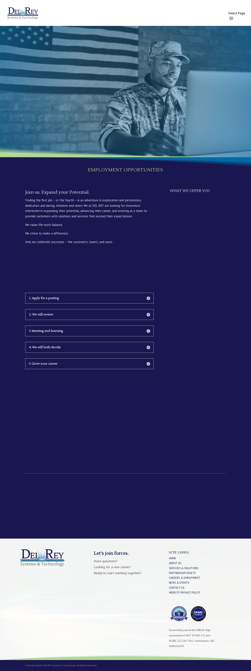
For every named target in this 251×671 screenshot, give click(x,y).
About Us (175, 563)
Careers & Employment (184, 578)
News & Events (179, 582)
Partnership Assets (182, 573)
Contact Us (176, 587)
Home (172, 558)
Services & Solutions (183, 568)
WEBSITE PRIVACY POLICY (184, 592)
